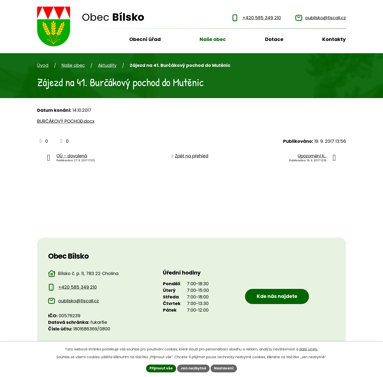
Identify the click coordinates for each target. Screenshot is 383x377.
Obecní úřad (145, 39)
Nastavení (224, 368)
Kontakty (334, 39)
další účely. (308, 349)
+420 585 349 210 (77, 287)
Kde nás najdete (277, 296)
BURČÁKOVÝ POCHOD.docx (66, 121)
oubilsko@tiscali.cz (78, 301)
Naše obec (213, 39)
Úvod (86, 41)
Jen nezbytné (193, 368)
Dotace (274, 39)
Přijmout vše (161, 368)
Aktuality (107, 65)
